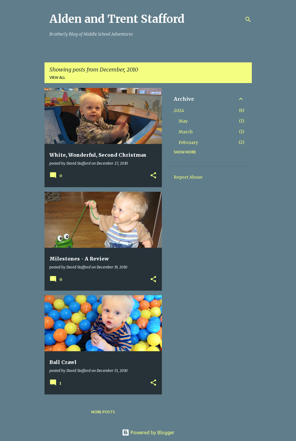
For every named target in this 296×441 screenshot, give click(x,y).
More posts (103, 412)
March (186, 132)
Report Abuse (188, 177)
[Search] (248, 19)
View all (57, 77)
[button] (153, 176)
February (188, 142)
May (183, 121)
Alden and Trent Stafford (116, 19)
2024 (179, 110)
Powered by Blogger (148, 432)
